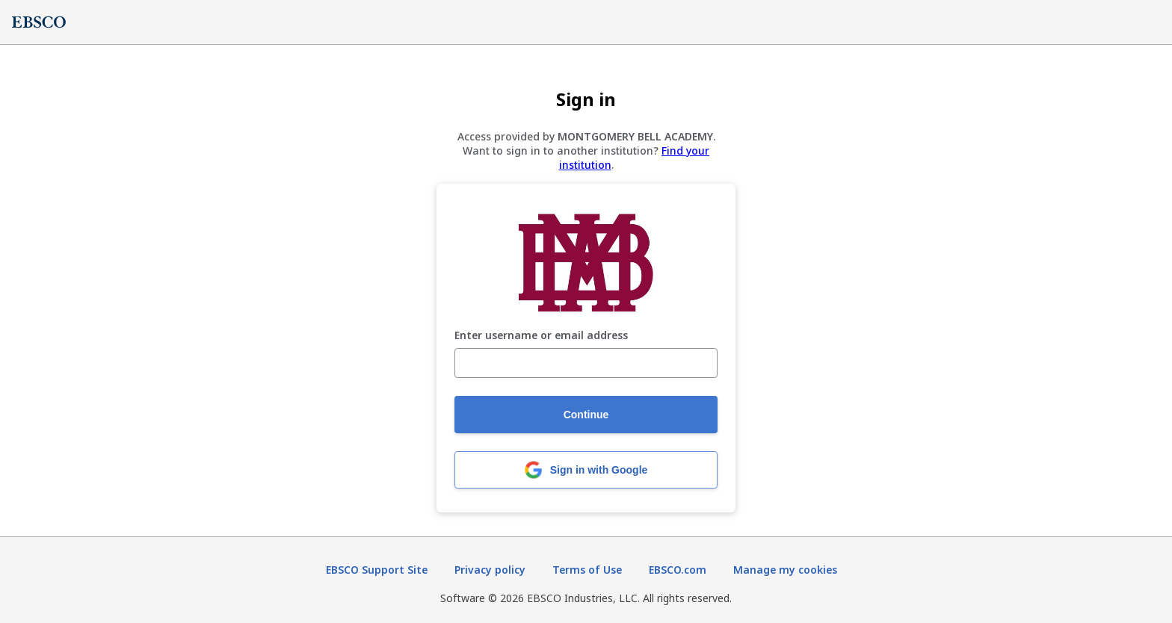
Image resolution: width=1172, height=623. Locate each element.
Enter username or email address (541, 335)
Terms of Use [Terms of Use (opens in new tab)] (587, 569)
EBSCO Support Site (377, 569)
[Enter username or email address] (586, 363)
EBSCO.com (677, 569)
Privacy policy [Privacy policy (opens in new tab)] (489, 569)
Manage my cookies (785, 569)
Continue (586, 415)
